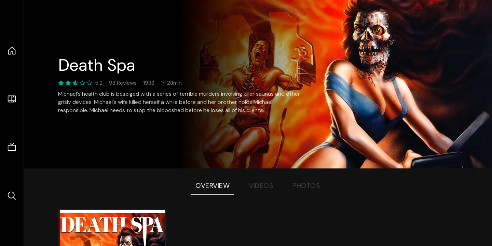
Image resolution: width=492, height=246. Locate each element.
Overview (212, 185)
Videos (261, 185)
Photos (306, 185)
